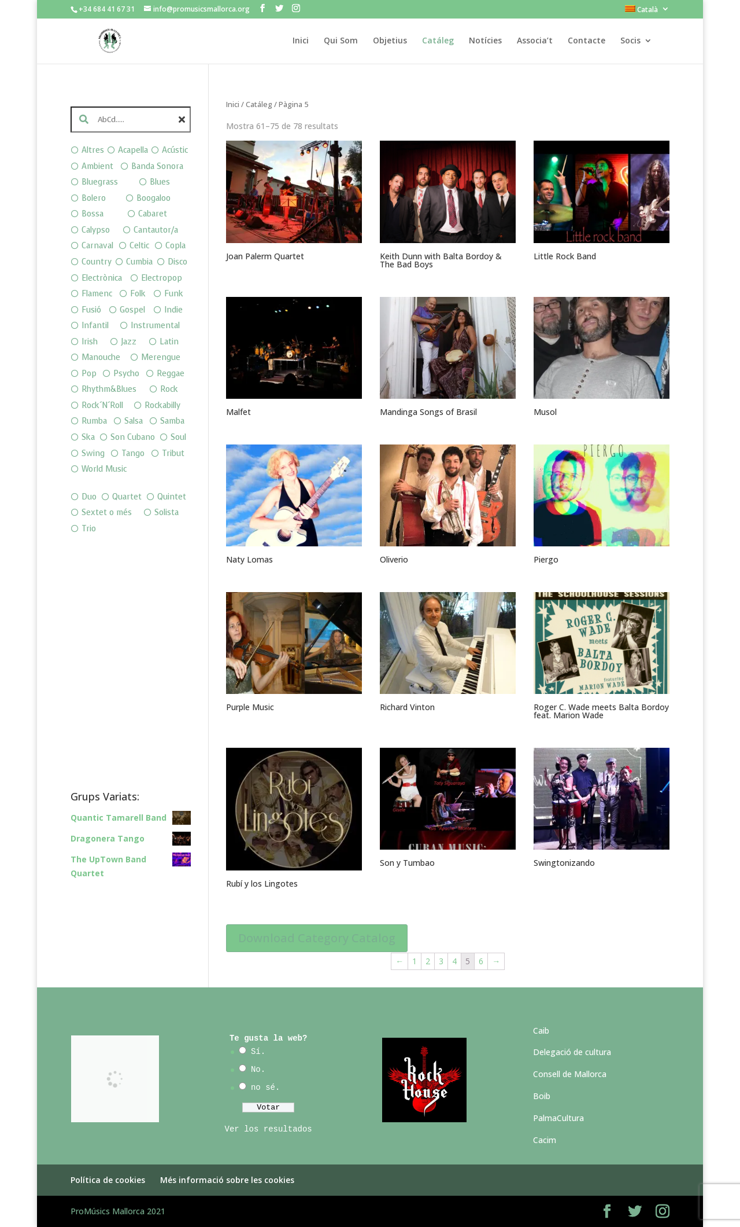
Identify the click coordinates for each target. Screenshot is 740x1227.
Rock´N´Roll (102, 405)
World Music (104, 469)
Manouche (101, 357)
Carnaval (97, 245)
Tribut (173, 453)
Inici (301, 41)
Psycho (126, 373)
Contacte (586, 41)
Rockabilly (162, 405)
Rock (169, 389)
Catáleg (438, 41)
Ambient (97, 166)
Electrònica (102, 278)
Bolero (94, 198)
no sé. (265, 1087)
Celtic (139, 245)
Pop (89, 373)
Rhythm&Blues (109, 389)
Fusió (91, 309)
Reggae (170, 373)
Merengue (160, 357)
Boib (541, 1095)
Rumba (94, 421)
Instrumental (155, 325)
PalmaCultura (558, 1117)
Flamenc (97, 293)
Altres (93, 150)
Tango (133, 453)
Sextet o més (107, 512)
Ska (88, 437)
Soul (178, 437)
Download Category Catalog (316, 938)
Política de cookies (108, 1179)
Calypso (96, 230)
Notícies (485, 41)
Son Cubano (132, 437)
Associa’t (535, 41)
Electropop (161, 278)
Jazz (128, 341)
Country (97, 261)
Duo (89, 496)
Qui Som (341, 41)
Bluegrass (100, 182)
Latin (169, 341)
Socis (630, 41)
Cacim (544, 1139)
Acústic (175, 150)
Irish (90, 341)
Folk (138, 293)
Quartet (127, 496)
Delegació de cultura (572, 1051)
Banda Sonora (157, 166)
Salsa (133, 421)
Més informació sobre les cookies (227, 1179)
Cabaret (152, 213)
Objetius (390, 41)
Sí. (258, 1051)
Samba (172, 421)
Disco (177, 261)
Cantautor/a (156, 230)
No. (258, 1069)
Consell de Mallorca (569, 1073)
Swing (93, 453)
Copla (175, 245)
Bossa (92, 213)
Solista (166, 512)
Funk (173, 293)
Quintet (171, 496)
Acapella (133, 150)
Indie (173, 309)
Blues (160, 182)
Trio (89, 528)
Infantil (95, 325)
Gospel (132, 309)
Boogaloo (153, 198)
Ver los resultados (268, 1129)
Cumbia (139, 261)
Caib (541, 1030)
